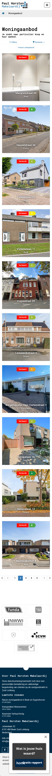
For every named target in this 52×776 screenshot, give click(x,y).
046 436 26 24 (9, 738)
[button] (26, 47)
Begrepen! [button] (26, 771)
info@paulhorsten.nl (11, 741)
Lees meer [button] (22, 764)
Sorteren (39, 42)
